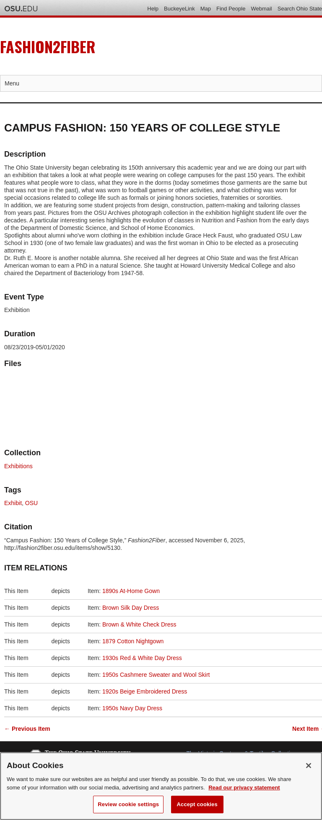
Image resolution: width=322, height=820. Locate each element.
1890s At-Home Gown (131, 591)
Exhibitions (18, 466)
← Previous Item (27, 728)
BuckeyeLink (179, 8)
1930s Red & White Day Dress (142, 658)
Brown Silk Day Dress (130, 607)
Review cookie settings (128, 804)
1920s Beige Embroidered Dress (144, 691)
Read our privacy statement (244, 787)
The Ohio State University (21, 8)
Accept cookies (197, 804)
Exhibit (13, 503)
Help (152, 8)
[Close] (308, 765)
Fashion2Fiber (48, 46)
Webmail (261, 8)
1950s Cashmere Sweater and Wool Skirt (156, 674)
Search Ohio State (300, 8)
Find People (230, 8)
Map (205, 8)
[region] (161, 786)
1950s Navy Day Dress (132, 708)
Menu (12, 83)
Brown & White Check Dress (139, 624)
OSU (31, 503)
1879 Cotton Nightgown (133, 641)
